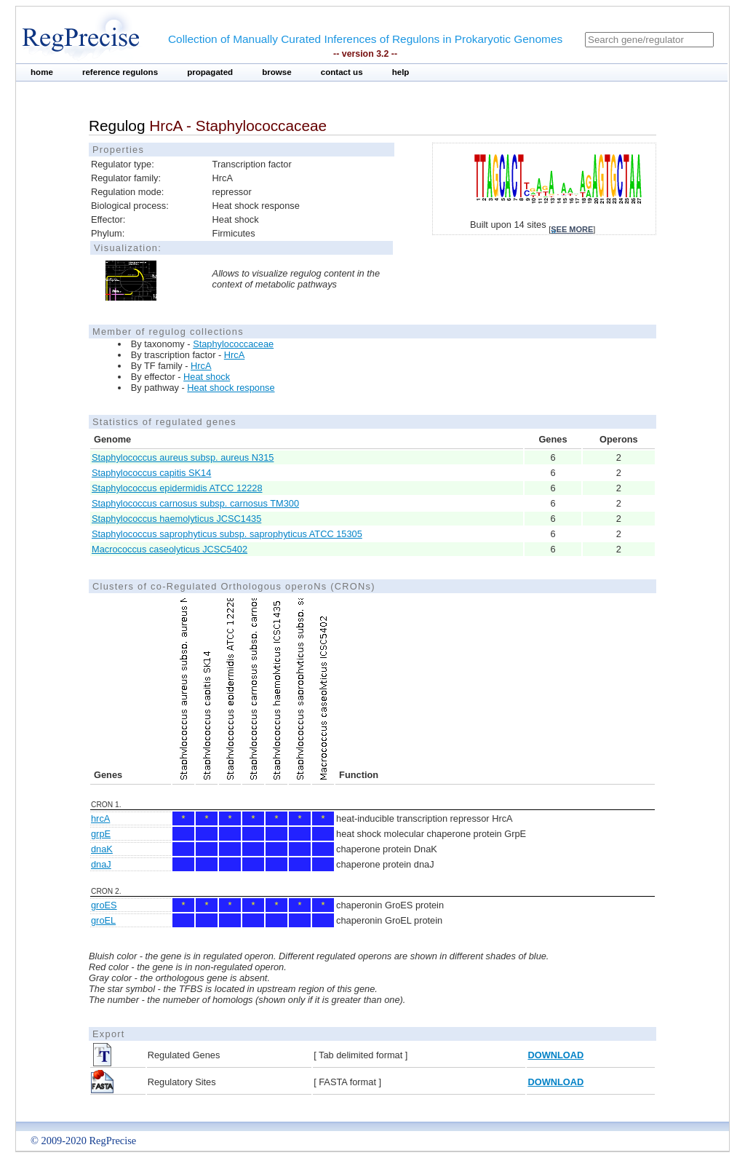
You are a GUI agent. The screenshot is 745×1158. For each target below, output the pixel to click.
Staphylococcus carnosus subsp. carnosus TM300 (195, 503)
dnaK (102, 849)
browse (277, 72)
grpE (101, 833)
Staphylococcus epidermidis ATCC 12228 (177, 488)
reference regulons (120, 72)
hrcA (100, 818)
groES (104, 905)
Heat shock (206, 376)
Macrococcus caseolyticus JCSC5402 (169, 549)
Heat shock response (230, 387)
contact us (342, 72)
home (42, 72)
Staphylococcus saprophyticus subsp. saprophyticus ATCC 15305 (227, 533)
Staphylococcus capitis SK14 (151, 472)
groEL (103, 920)
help (401, 72)
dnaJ (101, 864)
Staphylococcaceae (233, 343)
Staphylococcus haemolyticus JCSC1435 (176, 518)
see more (572, 229)
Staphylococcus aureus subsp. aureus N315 (183, 457)
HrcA (234, 354)
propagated (210, 72)
